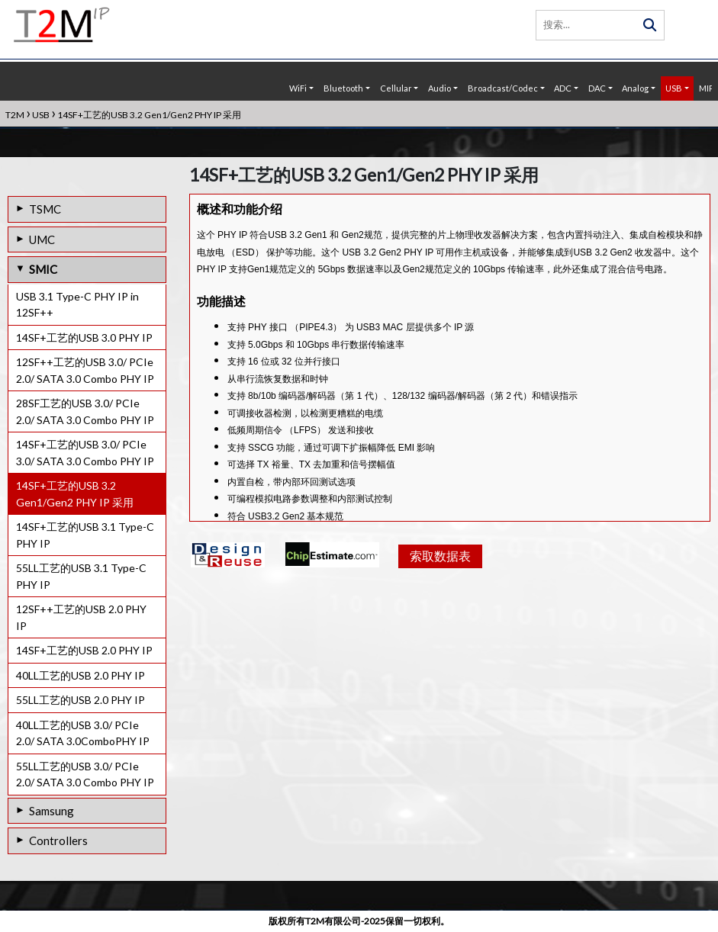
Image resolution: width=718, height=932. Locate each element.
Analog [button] (635, 88)
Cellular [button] (396, 88)
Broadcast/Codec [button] (503, 88)
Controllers (58, 840)
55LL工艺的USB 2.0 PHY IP (80, 699)
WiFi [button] (298, 88)
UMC (42, 239)
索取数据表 (438, 596)
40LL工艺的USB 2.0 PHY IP (80, 675)
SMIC (43, 269)
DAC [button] (597, 88)
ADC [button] (563, 88)
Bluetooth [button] (343, 88)
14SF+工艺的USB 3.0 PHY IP (84, 337)
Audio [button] (439, 88)
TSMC (45, 209)
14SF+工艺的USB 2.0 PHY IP (84, 650)
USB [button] (673, 88)
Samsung (51, 811)
